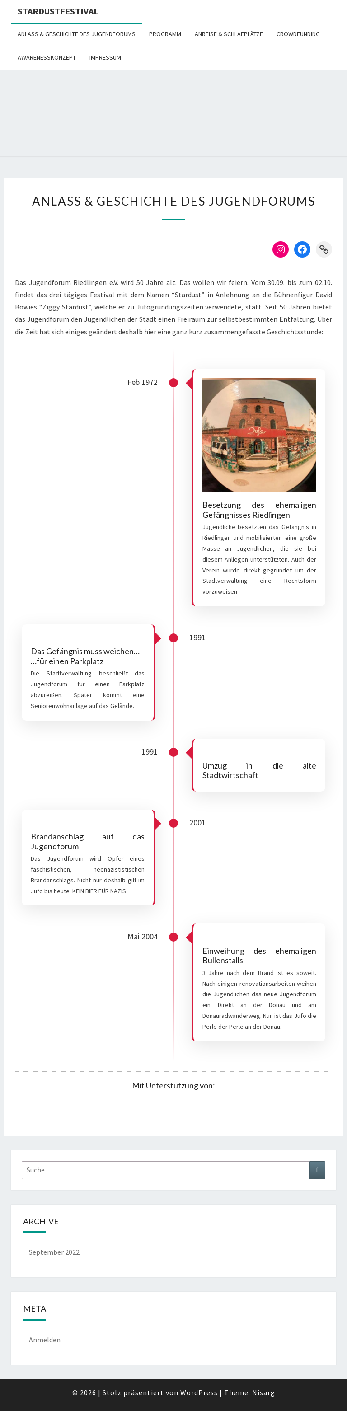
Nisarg (263, 1392)
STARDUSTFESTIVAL (58, 11)
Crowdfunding (298, 34)
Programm (165, 34)
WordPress (199, 1392)
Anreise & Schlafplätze (229, 34)
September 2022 (54, 1251)
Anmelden (45, 1339)
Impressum (105, 57)
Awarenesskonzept (47, 57)
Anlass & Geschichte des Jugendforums (77, 34)
